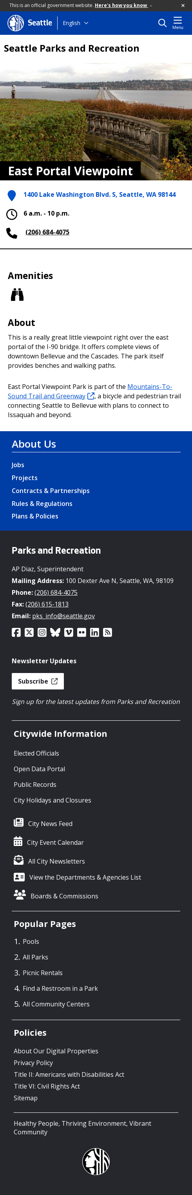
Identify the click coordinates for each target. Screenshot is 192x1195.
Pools (31, 941)
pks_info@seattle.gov (63, 616)
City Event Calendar (55, 842)
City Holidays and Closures (52, 800)
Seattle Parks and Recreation (71, 48)
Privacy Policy (33, 1062)
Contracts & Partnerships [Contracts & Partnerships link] (51, 490)
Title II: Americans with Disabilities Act (69, 1074)
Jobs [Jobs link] (18, 465)
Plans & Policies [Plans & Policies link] (35, 516)
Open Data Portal (39, 769)
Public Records (35, 784)
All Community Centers (56, 1004)
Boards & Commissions (64, 896)
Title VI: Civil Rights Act (47, 1086)
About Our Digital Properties (56, 1051)
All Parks (35, 957)
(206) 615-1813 (47, 604)
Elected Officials (36, 753)
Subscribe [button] (38, 681)
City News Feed (50, 823)
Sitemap (26, 1098)
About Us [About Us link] (34, 444)
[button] (183, 6)
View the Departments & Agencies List (85, 877)
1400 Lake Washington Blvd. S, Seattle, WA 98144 (100, 194)
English (71, 23)
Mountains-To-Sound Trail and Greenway (90, 391)
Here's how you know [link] (123, 5)
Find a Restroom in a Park (60, 988)
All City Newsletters (56, 861)
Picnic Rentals (43, 972)
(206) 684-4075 (47, 232)
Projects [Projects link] (25, 477)
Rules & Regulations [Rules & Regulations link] (42, 503)
